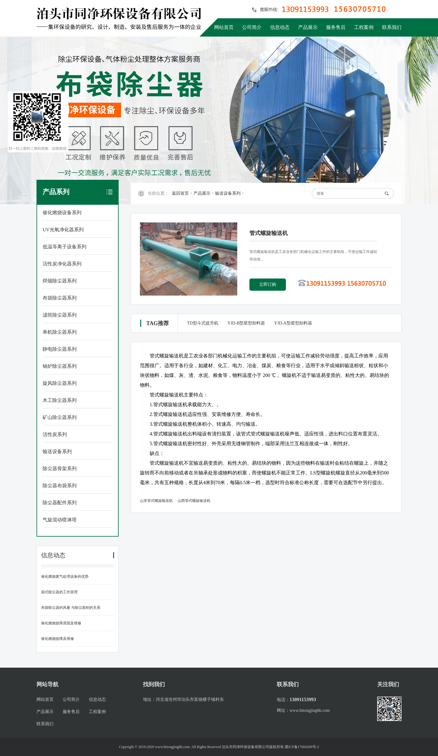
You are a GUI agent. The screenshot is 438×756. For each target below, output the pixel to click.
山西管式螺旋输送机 (194, 501)
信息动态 (280, 27)
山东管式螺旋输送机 (156, 501)
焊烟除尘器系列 (60, 280)
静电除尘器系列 (60, 349)
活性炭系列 (55, 434)
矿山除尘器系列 (60, 417)
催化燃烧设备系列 (62, 212)
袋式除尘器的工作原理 (59, 592)
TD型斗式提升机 (202, 323)
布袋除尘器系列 (60, 297)
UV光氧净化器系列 (63, 229)
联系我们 (391, 27)
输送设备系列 (57, 451)
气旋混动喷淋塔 (60, 519)
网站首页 (224, 27)
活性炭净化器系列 (62, 263)
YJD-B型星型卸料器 (246, 323)
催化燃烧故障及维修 (57, 639)
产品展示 (308, 27)
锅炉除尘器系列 (60, 366)
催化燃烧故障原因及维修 (61, 623)
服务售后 (336, 27)
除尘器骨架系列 (60, 468)
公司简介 (252, 27)
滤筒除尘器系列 (60, 315)
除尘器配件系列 (60, 502)
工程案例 (364, 27)
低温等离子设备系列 (64, 246)
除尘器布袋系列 (60, 485)
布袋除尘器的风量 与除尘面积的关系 (70, 607)
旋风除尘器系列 (60, 383)
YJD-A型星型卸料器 (293, 323)
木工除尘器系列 (60, 400)
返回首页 (180, 193)
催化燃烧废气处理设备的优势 (65, 576)
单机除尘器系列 (60, 332)
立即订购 (267, 284)
